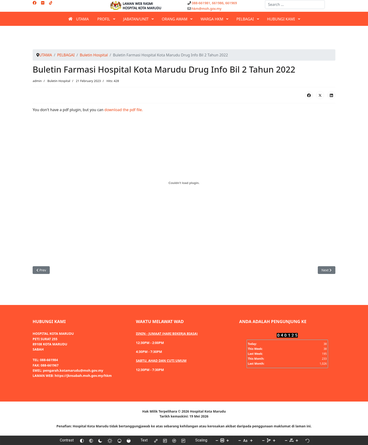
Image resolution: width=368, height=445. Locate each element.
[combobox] (295, 4)
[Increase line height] (274, 440)
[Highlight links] (156, 440)
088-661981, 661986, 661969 (214, 3)
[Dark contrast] (100, 440)
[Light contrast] (110, 440)
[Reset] (307, 440)
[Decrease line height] (263, 440)
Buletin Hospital (58, 81)
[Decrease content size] (216, 440)
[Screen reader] (174, 440)
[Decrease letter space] (286, 440)
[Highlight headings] (165, 440)
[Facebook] (34, 2)
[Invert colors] (82, 440)
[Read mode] (183, 440)
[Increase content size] (227, 440)
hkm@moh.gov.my (207, 8)
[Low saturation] (119, 440)
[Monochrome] (91, 440)
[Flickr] (42, 2)
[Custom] (50, 2)
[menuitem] (78, 19)
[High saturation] (128, 440)
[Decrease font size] (239, 440)
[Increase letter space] (296, 440)
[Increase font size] (251, 440)
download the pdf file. (123, 109)
